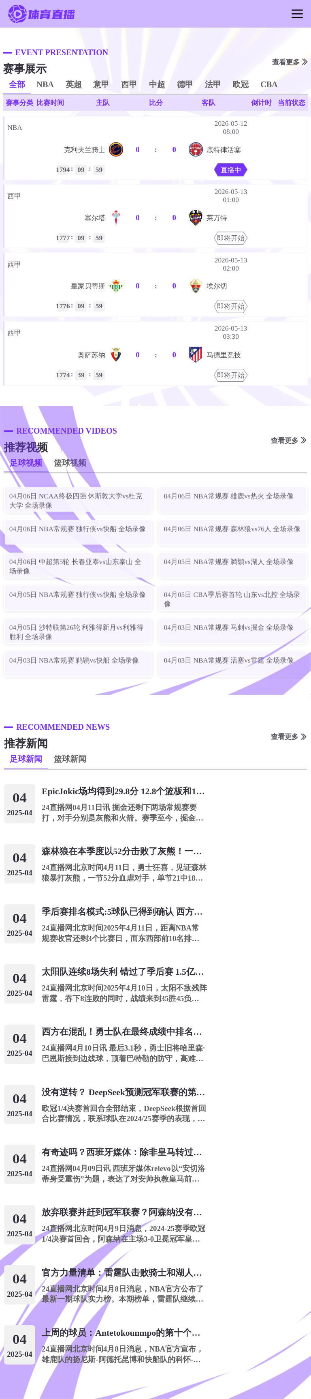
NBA (45, 84)
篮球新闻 (70, 758)
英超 (74, 84)
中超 (157, 84)
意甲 (101, 84)
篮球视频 (70, 462)
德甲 (185, 84)
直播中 (231, 170)
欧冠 (240, 84)
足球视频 (26, 462)
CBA (269, 84)
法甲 (213, 84)
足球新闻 (26, 758)
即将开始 (231, 238)
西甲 (129, 84)
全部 (17, 84)
